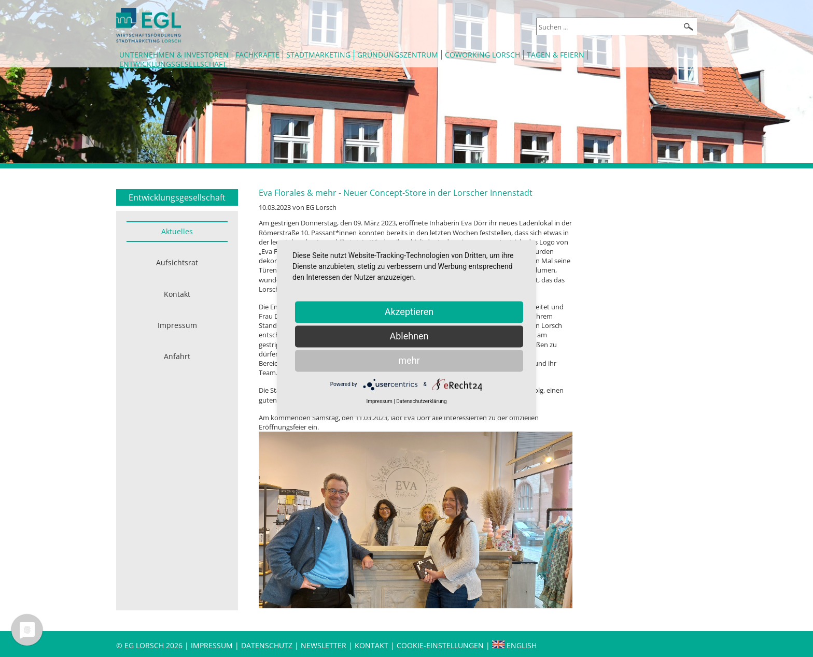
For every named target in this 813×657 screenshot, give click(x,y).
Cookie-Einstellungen (440, 645)
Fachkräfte (257, 55)
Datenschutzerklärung (421, 401)
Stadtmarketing (318, 55)
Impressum (177, 325)
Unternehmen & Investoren (174, 55)
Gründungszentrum (397, 55)
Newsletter (323, 645)
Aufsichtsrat (177, 262)
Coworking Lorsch (482, 55)
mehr (408, 360)
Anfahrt (177, 356)
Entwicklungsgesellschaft (173, 64)
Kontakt (177, 294)
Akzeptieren (409, 311)
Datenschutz (268, 645)
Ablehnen (408, 336)
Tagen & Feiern (555, 55)
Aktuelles (177, 231)
